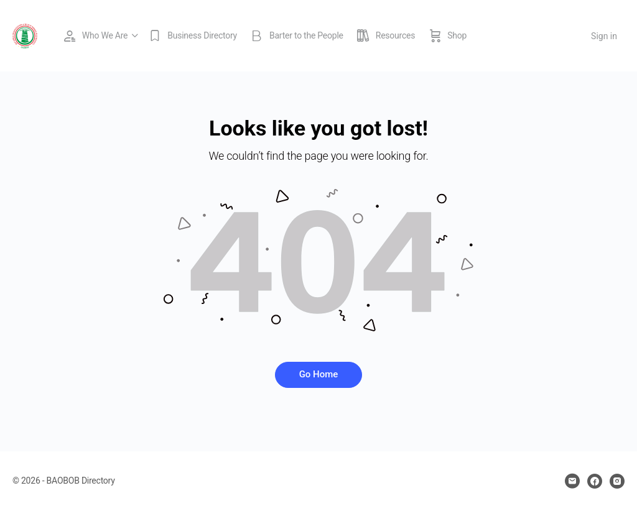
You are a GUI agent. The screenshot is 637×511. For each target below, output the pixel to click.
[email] (572, 481)
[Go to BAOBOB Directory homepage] (24, 35)
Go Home (318, 374)
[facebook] (594, 481)
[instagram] (617, 481)
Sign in (604, 36)
